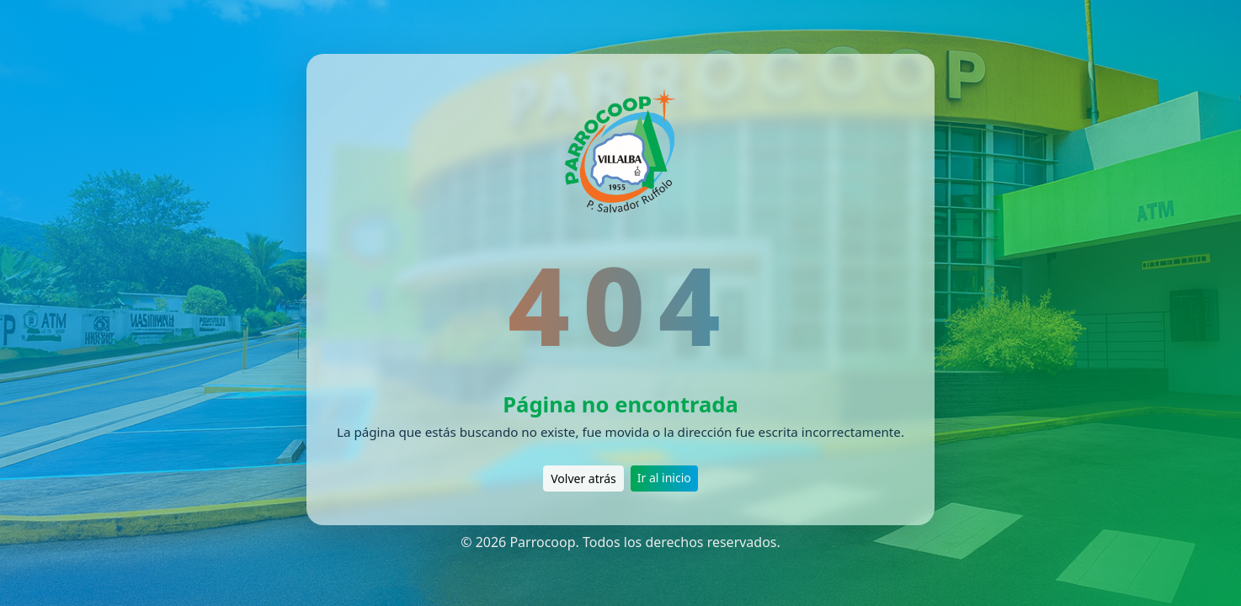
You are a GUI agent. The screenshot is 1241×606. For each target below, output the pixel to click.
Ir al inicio (664, 478)
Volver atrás (583, 478)
